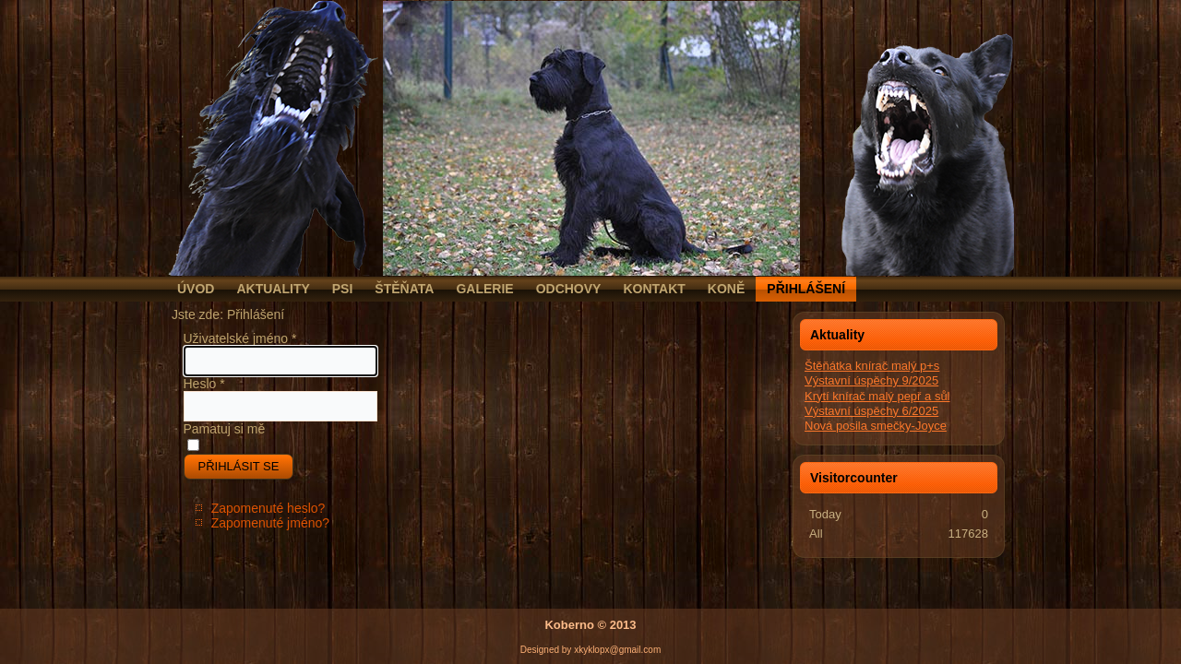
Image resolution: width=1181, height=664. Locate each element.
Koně (726, 288)
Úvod (195, 288)
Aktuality (272, 288)
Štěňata (404, 288)
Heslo (204, 383)
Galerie (484, 288)
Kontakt (654, 288)
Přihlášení (806, 288)
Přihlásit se (239, 466)
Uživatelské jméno (240, 338)
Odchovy (569, 288)
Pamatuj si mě (225, 428)
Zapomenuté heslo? (268, 508)
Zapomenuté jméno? (270, 523)
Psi (342, 288)
